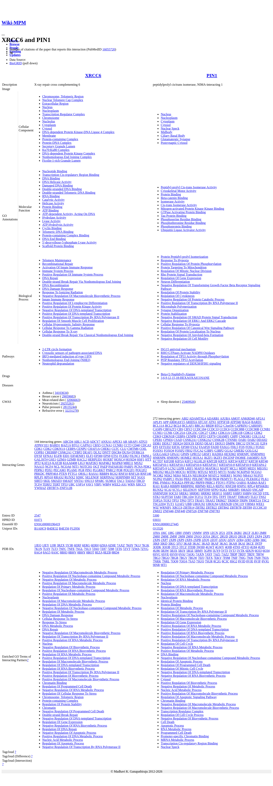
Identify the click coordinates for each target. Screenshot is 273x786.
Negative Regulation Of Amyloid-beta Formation (192, 335)
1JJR (53, 545)
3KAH (233, 543)
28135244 (69, 407)
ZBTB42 (223, 507)
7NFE (71, 549)
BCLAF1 (188, 425)
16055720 (108, 49)
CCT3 (128, 445)
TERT (56, 484)
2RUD (224, 536)
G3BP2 (219, 450)
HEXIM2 (230, 454)
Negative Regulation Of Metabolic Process (69, 579)
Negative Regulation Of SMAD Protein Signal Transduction (199, 317)
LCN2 (172, 468)
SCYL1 (177, 489)
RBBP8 (175, 486)
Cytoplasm (49, 125)
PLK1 (265, 479)
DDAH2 (262, 440)
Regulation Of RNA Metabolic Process (67, 654)
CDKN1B (168, 436)
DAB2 (251, 440)
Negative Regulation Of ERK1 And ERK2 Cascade (193, 320)
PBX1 (187, 479)
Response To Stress (54, 622)
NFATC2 (214, 475)
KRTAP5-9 (160, 468)
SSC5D (257, 493)
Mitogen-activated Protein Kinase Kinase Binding (192, 208)
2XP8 (172, 540)
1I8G (171, 533)
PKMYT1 (226, 479)
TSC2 (265, 500)
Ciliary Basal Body (173, 135)
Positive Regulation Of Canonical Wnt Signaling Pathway (197, 328)
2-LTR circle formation (57, 349)
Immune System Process (57, 271)
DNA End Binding (54, 239)
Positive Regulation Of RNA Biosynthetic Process (74, 650)
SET (133, 477)
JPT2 (37, 463)
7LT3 (54, 549)
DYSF (38, 456)
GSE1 (52, 459)
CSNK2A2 (204, 440)
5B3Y (182, 550)
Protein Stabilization (174, 313)
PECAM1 (59, 470)
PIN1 (212, 75)
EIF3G (176, 447)
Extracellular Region (55, 103)
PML (156, 482)
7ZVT (127, 549)
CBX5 (97, 445)
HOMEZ (186, 457)
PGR (81, 470)
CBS (180, 429)
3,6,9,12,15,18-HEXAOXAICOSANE (185, 377)
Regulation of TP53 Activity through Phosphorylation (195, 356)
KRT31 (222, 461)
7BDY (251, 554)
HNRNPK (159, 457)
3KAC (196, 543)
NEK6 (177, 475)
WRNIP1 (165, 507)
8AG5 (47, 552)
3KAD (205, 543)
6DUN (249, 550)
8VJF (257, 561)
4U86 (156, 550)
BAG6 (246, 422)
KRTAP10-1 (161, 464)
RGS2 (114, 473)
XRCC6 (93, 75)
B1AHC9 (40, 528)
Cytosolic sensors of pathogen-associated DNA (72, 353)
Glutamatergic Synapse (175, 139)
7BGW (192, 557)
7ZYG (144, 549)
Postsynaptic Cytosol (174, 142)
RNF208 (230, 486)
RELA (211, 486)
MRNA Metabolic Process (177, 739)
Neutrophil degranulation (58, 363)
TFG (215, 497)
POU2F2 (141, 470)
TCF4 (38, 484)
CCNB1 (118, 445)
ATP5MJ (235, 422)
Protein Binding (52, 207)
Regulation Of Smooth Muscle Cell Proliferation (73, 320)
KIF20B (169, 461)
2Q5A (206, 536)
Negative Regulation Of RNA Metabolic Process (73, 690)
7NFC (62, 549)
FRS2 (188, 450)
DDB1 (157, 443)
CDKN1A (58, 448)
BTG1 (76, 445)
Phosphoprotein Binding (176, 226)
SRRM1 (194, 493)
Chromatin (49, 707)
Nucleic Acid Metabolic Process (62, 739)
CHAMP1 (223, 436)
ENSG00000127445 (165, 524)
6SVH (174, 554)
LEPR (180, 468)
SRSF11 (217, 493)
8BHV (72, 552)
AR (125, 441)
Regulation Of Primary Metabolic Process (68, 586)
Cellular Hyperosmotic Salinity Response (68, 324)
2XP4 (258, 536)
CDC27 (203, 432)
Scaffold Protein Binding (58, 246)
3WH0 (200, 547)
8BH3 (63, 552)
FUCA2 (198, 450)
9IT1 (164, 565)
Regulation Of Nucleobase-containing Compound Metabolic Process (85, 590)
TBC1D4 (188, 497)
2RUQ (233, 536)
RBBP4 (104, 473)
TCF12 (198, 497)
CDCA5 (146, 445)
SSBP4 (246, 493)
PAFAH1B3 (115, 466)
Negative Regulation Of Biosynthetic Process (71, 647)
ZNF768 (203, 511)
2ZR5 (247, 540)
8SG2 (233, 561)
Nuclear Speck (170, 128)
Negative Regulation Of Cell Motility (184, 338)
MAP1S (199, 468)
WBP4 (106, 484)
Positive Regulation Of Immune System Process (72, 274)
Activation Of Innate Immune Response (67, 267)
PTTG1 (72, 473)
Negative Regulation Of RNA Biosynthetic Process (74, 725)
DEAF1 (88, 452)
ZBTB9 (247, 507)
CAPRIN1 (241, 425)
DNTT (106, 452)
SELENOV (190, 489)
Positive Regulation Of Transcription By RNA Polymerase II (80, 317)
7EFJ (201, 557)
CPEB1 (157, 440)
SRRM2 (205, 493)
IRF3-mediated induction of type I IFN (67, 356)
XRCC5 (141, 484)
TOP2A (157, 500)
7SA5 (191, 561)
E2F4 (263, 443)
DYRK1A (137, 452)
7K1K (145, 545)
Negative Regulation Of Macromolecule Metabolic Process (79, 572)
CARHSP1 (255, 425)
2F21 (222, 533)
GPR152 (195, 454)
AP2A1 (260, 418)
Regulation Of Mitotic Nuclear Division (186, 271)
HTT (148, 459)
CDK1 (38, 448)
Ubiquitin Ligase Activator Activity (183, 230)
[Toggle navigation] (3, 35)
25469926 (188, 401)
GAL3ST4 (41, 459)
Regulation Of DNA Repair (59, 729)
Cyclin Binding (52, 228)
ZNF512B (65, 488)
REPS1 (219, 486)
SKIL (46, 481)
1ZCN (214, 533)
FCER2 (124, 456)
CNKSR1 (245, 436)
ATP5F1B (223, 422)
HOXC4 (119, 459)
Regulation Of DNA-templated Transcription (70, 665)
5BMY (198, 550)
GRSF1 (206, 454)
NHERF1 (226, 475)
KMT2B (212, 461)
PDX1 (49, 470)
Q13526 (158, 528)
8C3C (225, 561)
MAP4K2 (105, 463)
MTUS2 (203, 472)
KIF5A (179, 461)
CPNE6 (168, 440)
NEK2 (168, 475)
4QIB (228, 547)
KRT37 (243, 461)
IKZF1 (208, 457)
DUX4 (126, 452)
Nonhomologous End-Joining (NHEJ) (66, 360)
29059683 (68, 396)
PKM (216, 479)
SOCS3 (173, 493)
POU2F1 (129, 470)
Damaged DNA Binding (57, 185)
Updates (15, 55)
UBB (188, 504)
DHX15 (220, 443)
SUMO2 (110, 481)
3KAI (241, 543)
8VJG (265, 561)
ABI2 (185, 418)
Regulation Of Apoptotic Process (63, 743)
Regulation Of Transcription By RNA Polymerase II (75, 636)
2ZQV (231, 540)
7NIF (234, 557)
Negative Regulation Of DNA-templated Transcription (76, 310)
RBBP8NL (188, 486)
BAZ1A (66, 445)
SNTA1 (79, 481)
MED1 (251, 468)
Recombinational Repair (57, 263)
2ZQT (214, 540)
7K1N (38, 549)
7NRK (157, 561)
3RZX (61, 545)
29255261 (66, 403)
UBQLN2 (199, 504)
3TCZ (183, 547)
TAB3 (177, 497)
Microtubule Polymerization (179, 306)
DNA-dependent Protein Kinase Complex (68, 153)
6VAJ (181, 554)
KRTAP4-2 (259, 464)
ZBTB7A (53, 488)
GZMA (61, 459)
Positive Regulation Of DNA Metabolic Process (72, 736)
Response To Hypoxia (175, 260)
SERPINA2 (107, 477)
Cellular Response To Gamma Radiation (67, 328)
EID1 (66, 456)
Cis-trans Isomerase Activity (179, 205)
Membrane (49, 135)
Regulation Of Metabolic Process (63, 611)
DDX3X (189, 443)
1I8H (178, 533)
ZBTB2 (200, 507)
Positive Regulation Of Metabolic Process (68, 593)
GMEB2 (239, 450)
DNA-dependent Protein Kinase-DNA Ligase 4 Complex (78, 132)
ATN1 (212, 422)
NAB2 (231, 472)
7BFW (260, 554)
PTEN (63, 473)
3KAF (215, 543)
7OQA (183, 561)
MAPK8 (117, 463)
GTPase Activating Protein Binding (183, 212)
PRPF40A (52, 473)
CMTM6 (132, 448)
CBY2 (188, 429)
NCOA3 (256, 472)
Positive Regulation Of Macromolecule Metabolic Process (79, 583)
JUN (263, 457)
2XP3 (250, 536)
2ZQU (223, 540)
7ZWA (135, 549)
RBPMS (200, 486)
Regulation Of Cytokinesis (178, 296)
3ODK (157, 547)
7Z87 (103, 549)
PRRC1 (210, 482)
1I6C (164, 533)
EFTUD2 (165, 447)
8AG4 (38, 552)
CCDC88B (237, 429)
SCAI (167, 489)
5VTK (241, 550)
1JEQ (37, 545)
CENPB (191, 436)
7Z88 (110, 549)
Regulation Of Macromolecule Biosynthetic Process (75, 661)
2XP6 (156, 540)
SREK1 (184, 493)
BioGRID (16, 63)
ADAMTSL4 (197, 418)
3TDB (192, 547)
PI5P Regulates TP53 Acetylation (182, 360)
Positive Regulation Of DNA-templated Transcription (76, 313)
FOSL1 (250, 447)
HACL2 (82, 459)
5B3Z (189, 550)
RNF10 (123, 473)
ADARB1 (213, 418)
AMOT (235, 418)
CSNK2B (218, 440)
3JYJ (179, 543)
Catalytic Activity (53, 199)
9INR (156, 565)
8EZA (98, 552)
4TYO (245, 547)
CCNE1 (158, 432)
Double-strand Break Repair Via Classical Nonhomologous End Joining (87, 335)
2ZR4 (239, 540)
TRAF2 (210, 500)
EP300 (98, 456)
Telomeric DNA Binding (58, 231)
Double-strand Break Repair (60, 715)
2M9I (181, 536)
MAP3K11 (212, 468)
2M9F (173, 536)
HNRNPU (173, 457)
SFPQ (215, 489)
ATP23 (142, 441)
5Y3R (69, 545)
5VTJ (232, 550)
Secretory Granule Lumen (58, 146)
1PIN (205, 533)
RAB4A (252, 482)
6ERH (95, 545)
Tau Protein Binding (173, 215)
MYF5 (213, 472)
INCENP (228, 457)
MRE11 (128, 463)
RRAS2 (59, 477)
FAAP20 (204, 447)
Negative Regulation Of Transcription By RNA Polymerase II (81, 747)
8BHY (81, 552)
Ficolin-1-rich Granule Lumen (61, 160)
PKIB (208, 479)
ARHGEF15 (177, 422)
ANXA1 (106, 441)
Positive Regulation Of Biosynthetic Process (70, 675)
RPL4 (251, 486)
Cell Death (167, 722)
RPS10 (48, 477)
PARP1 (129, 466)
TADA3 (130, 481)
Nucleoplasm (50, 110)
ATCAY (203, 422)
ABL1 (78, 441)
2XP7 (164, 540)
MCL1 (233, 468)
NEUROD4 (199, 475)
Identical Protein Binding (177, 601)
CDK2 (47, 448)
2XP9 (180, 540)
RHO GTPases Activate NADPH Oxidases (188, 353)
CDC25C (192, 432)
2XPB (197, 540)
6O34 (266, 550)
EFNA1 (48, 456)
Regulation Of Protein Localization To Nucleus (190, 331)
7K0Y (129, 545)
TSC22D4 (159, 504)
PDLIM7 (198, 479)
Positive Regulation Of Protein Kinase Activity (72, 306)
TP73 (190, 500)
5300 (156, 515)
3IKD (163, 543)
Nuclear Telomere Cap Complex (62, 100)
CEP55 (201, 436)
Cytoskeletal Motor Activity (178, 190)
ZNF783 (214, 511)
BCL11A (158, 425)
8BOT (90, 552)
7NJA (265, 557)
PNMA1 (165, 482)
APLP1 (157, 422)
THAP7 (232, 497)
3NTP (258, 543)
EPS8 (107, 456)
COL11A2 (258, 436)
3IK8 (156, 543)
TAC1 (121, 481)
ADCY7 (95, 441)
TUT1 (170, 504)
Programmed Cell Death (176, 732)
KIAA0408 (70, 463)
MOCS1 (180, 472)
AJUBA (225, 418)
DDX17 (167, 443)
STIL (266, 493)
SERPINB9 (122, 477)
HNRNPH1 (257, 454)
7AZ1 (216, 554)
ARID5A (191, 422)
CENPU (81, 448)
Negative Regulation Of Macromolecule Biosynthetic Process (81, 296)
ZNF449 (180, 511)
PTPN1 (231, 482)
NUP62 (157, 479)
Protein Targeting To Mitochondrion (183, 267)
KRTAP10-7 (210, 464)
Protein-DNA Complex (57, 142)
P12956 (75, 528)
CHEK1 (106, 448)
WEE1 (260, 504)
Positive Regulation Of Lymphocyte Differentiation (74, 303)
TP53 (64, 484)
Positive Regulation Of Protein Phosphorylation (191, 263)
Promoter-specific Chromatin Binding (185, 736)
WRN (131, 484)
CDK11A (224, 432)
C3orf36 (228, 425)
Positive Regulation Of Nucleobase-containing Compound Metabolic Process (91, 576)
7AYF (208, 554)
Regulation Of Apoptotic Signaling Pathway (189, 697)
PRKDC (39, 473)
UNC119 (238, 504)
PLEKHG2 (253, 479)
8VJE (249, 561)
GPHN (184, 454)
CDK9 (157, 436)
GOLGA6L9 (161, 454)
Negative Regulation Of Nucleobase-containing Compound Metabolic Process (91, 608)
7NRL (166, 561)
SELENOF (92, 477)
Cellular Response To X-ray (60, 331)
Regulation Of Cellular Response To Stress (69, 693)
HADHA (217, 454)
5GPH (208, 550)
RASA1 (94, 473)
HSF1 (140, 459)
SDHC (80, 477)
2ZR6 (255, 540)
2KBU (238, 533)
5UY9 (216, 550)
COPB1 (39, 452)
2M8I (262, 533)
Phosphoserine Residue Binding (181, 219)
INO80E (240, 457)
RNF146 (145, 473)
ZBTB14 (189, 507)
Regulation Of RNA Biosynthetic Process (68, 668)
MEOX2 (158, 472)
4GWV (219, 547)
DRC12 (240, 443)
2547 (37, 515)
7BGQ (165, 557)
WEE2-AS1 (119, 484)
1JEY (45, 545)
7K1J (137, 545)
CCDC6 (225, 429)
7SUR (209, 561)
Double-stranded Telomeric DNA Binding (68, 192)
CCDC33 (213, 429)
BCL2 (169, 425)
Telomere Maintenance (56, 260)
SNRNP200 (160, 493)
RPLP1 (38, 477)
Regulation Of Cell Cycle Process (182, 715)
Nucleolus (48, 121)
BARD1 (55, 445)
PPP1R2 (189, 482)
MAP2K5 (92, 463)
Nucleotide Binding (54, 171)
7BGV (183, 557)
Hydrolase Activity (54, 217)
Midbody (166, 132)
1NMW (197, 533)
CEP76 (211, 436)
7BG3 (156, 557)
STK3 (156, 497)
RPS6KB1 (262, 486)
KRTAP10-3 (177, 464)
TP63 (182, 500)
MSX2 (138, 463)
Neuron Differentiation (175, 281)
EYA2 (194, 447)
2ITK (229, 533)
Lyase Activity (51, 221)
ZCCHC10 (260, 507)
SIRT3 (38, 481)
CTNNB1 (231, 440)
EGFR (58, 456)
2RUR (242, 536)
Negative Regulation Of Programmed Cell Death (73, 711)
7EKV (218, 557)
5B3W (165, 550)
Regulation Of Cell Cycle (177, 643)
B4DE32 (52, 528)
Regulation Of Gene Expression (181, 278)
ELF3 (89, 456)
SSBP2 (227, 493)
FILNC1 (135, 456)
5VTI (224, 550)
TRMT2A (254, 500)
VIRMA (250, 504)
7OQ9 (174, 561)
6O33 (258, 550)
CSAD (178, 440)
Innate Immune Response (58, 299)
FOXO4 (169, 450)
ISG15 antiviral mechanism (178, 349)
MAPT (224, 468)
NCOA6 (66, 466)
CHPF (234, 436)
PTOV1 (221, 482)
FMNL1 (146, 456)
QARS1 (242, 482)
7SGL (79, 549)
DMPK (230, 443)
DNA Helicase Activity (57, 182)
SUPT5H (167, 497)
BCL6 (177, 425)
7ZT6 (118, 549)
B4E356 (64, 528)
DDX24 (178, 443)
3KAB (187, 543)
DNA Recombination (55, 285)
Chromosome (50, 117)
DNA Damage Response (57, 288)
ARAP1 (133, 441)
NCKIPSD (243, 472)
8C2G (217, 561)
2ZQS (205, 540)
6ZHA (103, 545)
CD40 (136, 445)
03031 (157, 519)
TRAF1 (199, 500)
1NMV (186, 533)
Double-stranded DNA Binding (62, 189)
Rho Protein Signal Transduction (181, 274)
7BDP (233, 554)
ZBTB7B (236, 507)
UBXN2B (225, 504)
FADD (215, 447)
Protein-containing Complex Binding (65, 235)
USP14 (80, 484)
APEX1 (117, 441)
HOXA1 (198, 457)
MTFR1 (192, 472)
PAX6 (179, 479)
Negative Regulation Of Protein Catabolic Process (192, 299)
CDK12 (248, 432)
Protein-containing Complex (60, 139)
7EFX (209, 557)
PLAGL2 (239, 479)
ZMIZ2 (157, 511)
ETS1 (114, 456)
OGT (96, 466)
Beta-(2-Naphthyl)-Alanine (178, 374)
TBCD (140, 481)
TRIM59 (233, 500)
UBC (72, 484)
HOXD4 (130, 459)
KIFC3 (189, 461)
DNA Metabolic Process (57, 626)
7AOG (190, 554)
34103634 (61, 392)
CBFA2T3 (169, 429)
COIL (143, 448)
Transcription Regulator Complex (63, 114)
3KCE (250, 543)
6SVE (165, 554)
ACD (85, 441)
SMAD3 (56, 481)
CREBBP (51, 452)
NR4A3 (248, 475)
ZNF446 (168, 511)
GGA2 (228, 450)
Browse (14, 44)
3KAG (223, 543)
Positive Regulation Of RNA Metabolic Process (72, 640)
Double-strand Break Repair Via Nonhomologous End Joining (81, 281)
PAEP (104, 466)
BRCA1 (200, 425)
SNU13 (89, 481)
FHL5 (234, 447)
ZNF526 (191, 511)
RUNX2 (69, 477)
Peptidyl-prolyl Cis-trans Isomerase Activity (189, 187)
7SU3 (87, 549)
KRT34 (233, 461)
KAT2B (57, 463)
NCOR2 (158, 475)
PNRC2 (111, 470)
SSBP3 (237, 493)
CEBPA (70, 448)
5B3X (173, 550)
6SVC (156, 554)
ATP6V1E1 (41, 445)
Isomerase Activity (172, 201)
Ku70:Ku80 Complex (56, 150)
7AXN (200, 554)
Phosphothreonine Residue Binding (183, 223)
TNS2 (262, 497)
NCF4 (49, 466)
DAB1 (242, 440)
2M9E (165, 536)
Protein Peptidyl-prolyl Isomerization (184, 256)
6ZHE (112, 545)
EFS (155, 447)
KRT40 (263, 461)
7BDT (242, 554)
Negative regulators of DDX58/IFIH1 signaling (191, 363)
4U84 (253, 547)
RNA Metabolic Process (176, 729)
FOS (242, 447)
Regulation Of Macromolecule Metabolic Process (73, 601)
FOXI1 (260, 447)
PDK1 (147, 466)
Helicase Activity (53, 203)
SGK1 (223, 489)
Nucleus (47, 107)
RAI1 (156, 486)
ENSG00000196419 (47, 524)
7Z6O (95, 549)
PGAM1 (72, 470)
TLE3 (254, 497)
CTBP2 (77, 452)
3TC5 (174, 547)
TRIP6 (243, 500)
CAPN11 (86, 445)
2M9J (189, 536)
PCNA (138, 466)
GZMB (71, 459)
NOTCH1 (86, 466)
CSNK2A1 (65, 452)
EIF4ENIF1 (77, 456)
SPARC (100, 481)
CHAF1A (94, 448)
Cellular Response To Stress (60, 618)
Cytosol (47, 128)
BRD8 (210, 425)
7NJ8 (257, 557)
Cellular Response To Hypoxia (180, 324)
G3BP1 (209, 450)
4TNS (236, 547)
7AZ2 (225, 554)
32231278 (71, 410)
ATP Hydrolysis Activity (58, 224)
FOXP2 (180, 450)
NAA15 (39, 466)
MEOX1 (262, 468)
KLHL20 (200, 461)
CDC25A (179, 432)
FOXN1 (158, 450)
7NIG (242, 557)
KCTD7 (158, 461)
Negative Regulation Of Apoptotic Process (69, 732)
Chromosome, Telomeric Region (63, 96)
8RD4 (115, 552)
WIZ (156, 507)
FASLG (225, 447)
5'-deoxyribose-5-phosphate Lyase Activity (69, 242)
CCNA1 (107, 445)
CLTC (115, 448)
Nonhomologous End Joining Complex (67, 157)
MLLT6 (170, 472)
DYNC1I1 (253, 443)
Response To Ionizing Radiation (62, 292)
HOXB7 (108, 459)
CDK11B (236, 432)
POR (119, 470)
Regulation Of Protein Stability (180, 292)
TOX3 (167, 500)
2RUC (215, 536)
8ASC (55, 552)
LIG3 (81, 463)
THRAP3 (243, 497)
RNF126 (134, 473)
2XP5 (266, 536)
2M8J (156, 536)
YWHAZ (40, 488)
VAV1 (89, 484)
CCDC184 (199, 429)
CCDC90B (252, 429)
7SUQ (200, 561)
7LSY (46, 549)
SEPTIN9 (204, 489)
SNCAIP (257, 489)
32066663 (73, 400)
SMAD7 (68, 481)
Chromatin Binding (54, 683)
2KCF (247, 533)
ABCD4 (68, 441)
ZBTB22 (211, 507)
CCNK (168, 432)
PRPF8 (200, 482)
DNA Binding (51, 178)
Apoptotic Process (172, 725)
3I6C (263, 540)
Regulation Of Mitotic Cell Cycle (182, 668)
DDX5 (199, 443)
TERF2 (47, 484)
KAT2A (47, 463)
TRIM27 (221, 500)
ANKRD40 (248, 418)
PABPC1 (168, 479)
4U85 (261, 547)
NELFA (187, 475)
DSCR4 (116, 452)
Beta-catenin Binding (174, 198)
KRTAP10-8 (227, 464)
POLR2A (177, 482)
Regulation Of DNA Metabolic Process (67, 604)
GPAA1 (175, 454)
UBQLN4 (212, 504)
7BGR (174, 557)
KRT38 (253, 461)
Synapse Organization (175, 310)
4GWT (209, 547)
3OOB (166, 547)
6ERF (77, 545)
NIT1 (75, 466)
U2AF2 (179, 504)
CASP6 (157, 429)
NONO (237, 475)
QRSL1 (83, 473)
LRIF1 (189, 468)
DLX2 (97, 452)
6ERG (86, 545)
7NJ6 (249, 557)
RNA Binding (51, 196)
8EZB (107, 552)
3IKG (171, 543)
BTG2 (218, 425)
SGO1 (141, 477)
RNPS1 (242, 486)
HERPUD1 (95, 459)
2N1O (198, 536)
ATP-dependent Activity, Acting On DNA (68, 214)
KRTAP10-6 (194, 464)
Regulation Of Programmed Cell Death (67, 686)
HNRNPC (243, 454)
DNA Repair (50, 278)
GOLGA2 (251, 450)
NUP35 (258, 475)
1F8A (156, 533)
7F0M (226, 557)
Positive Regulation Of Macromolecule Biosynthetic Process (80, 679)
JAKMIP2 (253, 457)
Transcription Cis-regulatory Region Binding (70, 174)
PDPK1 (39, 470)
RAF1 (262, 482)
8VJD (241, 561)
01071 (38, 519)
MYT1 (222, 472)
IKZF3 (218, 457)
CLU (123, 448)
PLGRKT (99, 470)
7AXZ (121, 545)
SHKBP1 (234, 489)
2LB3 (255, 533)
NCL (57, 466)
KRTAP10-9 (243, 464)
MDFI (243, 468)
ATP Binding (50, 210)
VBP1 (98, 484)
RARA (165, 486)
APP (166, 422)
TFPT (222, 497)
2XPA (188, 540)
